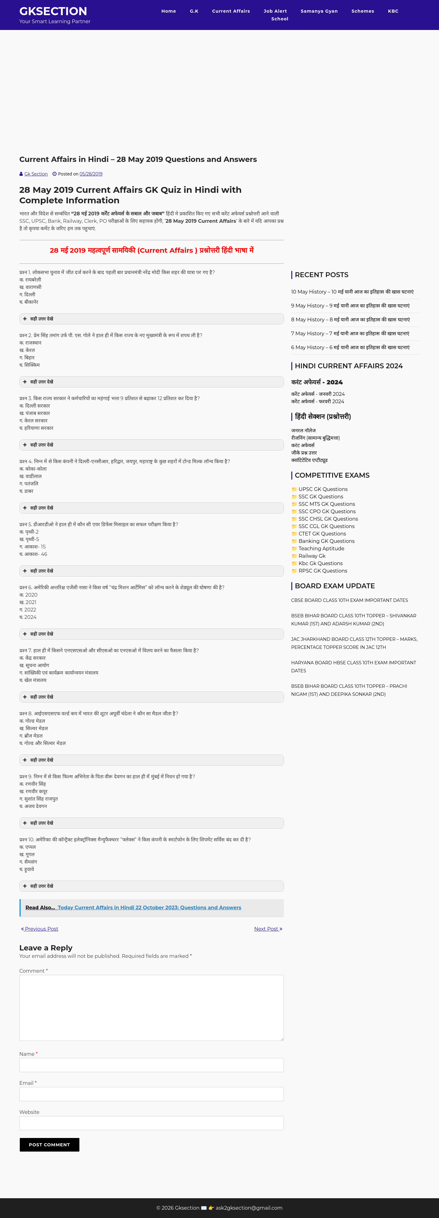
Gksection (53, 11)
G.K (194, 11)
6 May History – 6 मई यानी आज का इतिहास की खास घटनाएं (350, 347)
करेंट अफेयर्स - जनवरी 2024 (318, 394)
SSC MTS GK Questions (327, 504)
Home (168, 11)
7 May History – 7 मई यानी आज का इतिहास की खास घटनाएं (350, 333)
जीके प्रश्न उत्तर (304, 453)
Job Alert (275, 11)
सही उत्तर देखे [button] (37, 319)
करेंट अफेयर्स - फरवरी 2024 (317, 401)
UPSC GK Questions (323, 489)
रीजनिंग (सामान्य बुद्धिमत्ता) (315, 438)
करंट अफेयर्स (302, 445)
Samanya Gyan (319, 11)
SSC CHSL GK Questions (328, 519)
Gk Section (36, 174)
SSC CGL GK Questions (327, 526)
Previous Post (39, 929)
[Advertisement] (219, 73)
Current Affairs (231, 11)
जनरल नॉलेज (303, 430)
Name (28, 1054)
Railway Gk (312, 556)
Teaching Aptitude (321, 549)
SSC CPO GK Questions (327, 511)
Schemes (363, 11)
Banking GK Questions (327, 541)
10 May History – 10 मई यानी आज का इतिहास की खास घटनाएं (352, 292)
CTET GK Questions (322, 534)
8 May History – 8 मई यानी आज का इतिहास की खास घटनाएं (350, 320)
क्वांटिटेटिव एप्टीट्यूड (309, 460)
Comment (33, 971)
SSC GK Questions (321, 497)
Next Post (268, 929)
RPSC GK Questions (323, 571)
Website (29, 1112)
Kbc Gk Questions (321, 563)
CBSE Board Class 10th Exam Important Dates (349, 600)
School (280, 19)
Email (28, 1083)
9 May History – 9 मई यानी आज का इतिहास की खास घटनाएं (350, 306)
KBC (393, 11)
